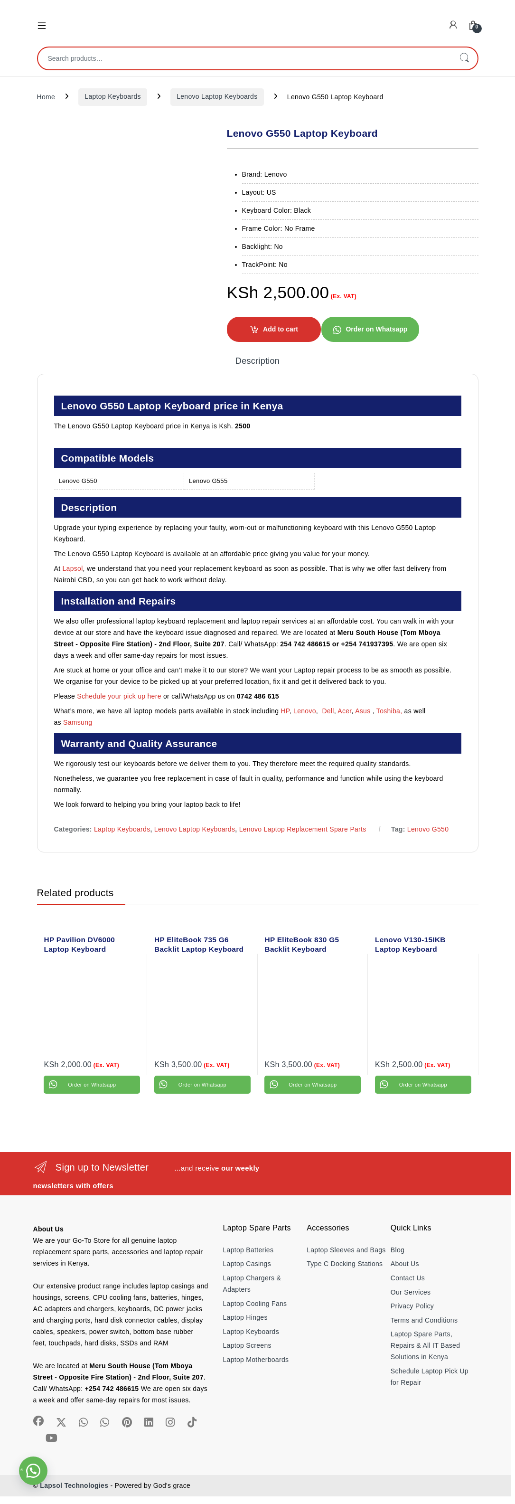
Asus (364, 711)
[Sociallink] (38, 1421)
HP (285, 711)
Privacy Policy (412, 1306)
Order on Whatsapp (376, 329)
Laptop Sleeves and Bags (346, 1250)
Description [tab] (257, 361)
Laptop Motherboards (256, 1359)
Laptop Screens (247, 1345)
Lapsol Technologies (74, 1485)
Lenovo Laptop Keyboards (217, 96)
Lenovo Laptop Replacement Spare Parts (302, 829)
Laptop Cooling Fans (255, 1303)
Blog (397, 1250)
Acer (344, 711)
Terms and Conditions (424, 1320)
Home (46, 96)
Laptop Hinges (245, 1317)
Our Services (411, 1292)
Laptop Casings (247, 1264)
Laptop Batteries (248, 1250)
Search (464, 58)
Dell (328, 711)
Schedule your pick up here (119, 696)
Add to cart (280, 329)
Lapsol (73, 568)
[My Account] (453, 24)
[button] (370, 329)
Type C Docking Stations (345, 1264)
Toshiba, (389, 711)
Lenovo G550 (428, 829)
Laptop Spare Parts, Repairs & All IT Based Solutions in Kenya (425, 1345)
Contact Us (408, 1278)
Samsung (78, 722)
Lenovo (304, 711)
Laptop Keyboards (112, 96)
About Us (405, 1264)
